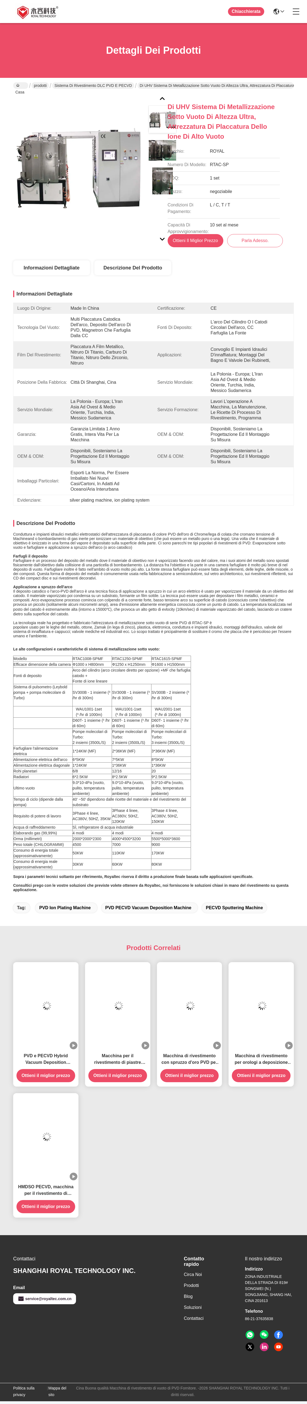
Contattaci (194, 1321)
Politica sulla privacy (24, 1394)
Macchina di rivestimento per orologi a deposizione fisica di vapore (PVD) (261, 1062)
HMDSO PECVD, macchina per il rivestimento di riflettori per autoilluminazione (46, 1193)
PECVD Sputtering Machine (234, 910)
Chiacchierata (246, 11)
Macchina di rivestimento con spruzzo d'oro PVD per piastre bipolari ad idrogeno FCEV (189, 1062)
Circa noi (193, 1277)
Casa (19, 86)
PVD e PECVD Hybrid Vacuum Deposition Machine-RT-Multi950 (46, 1062)
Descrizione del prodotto (132, 270)
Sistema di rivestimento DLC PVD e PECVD (93, 85)
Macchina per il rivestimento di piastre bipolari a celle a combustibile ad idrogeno (117, 1062)
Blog (188, 1299)
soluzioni (193, 1310)
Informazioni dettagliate (52, 270)
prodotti (40, 85)
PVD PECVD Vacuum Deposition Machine (148, 910)
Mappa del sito (57, 1394)
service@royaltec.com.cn (45, 1301)
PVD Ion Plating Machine (65, 910)
